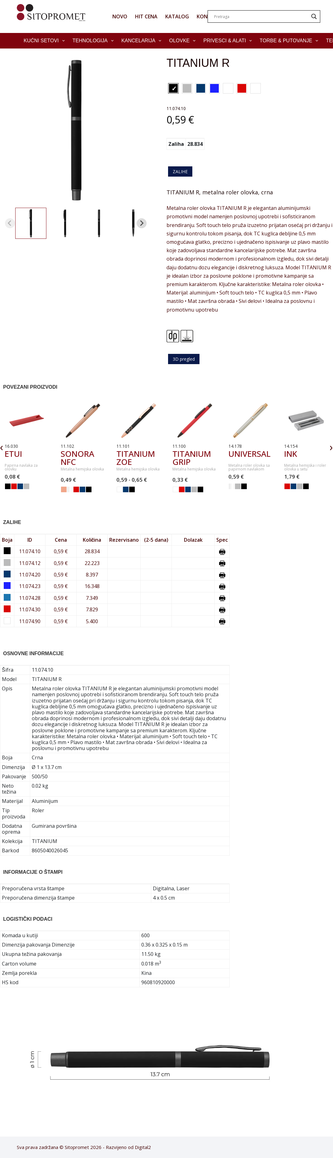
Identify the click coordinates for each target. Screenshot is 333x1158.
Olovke (183, 40)
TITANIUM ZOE (135, 457)
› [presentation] (331, 446)
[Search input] (261, 16)
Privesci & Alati (228, 40)
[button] (30, 223)
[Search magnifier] (314, 16)
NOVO (119, 16)
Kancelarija (142, 40)
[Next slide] (142, 223)
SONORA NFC (77, 457)
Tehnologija (94, 40)
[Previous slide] (10, 223)
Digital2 (143, 1147)
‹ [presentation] (1, 446)
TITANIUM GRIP (191, 457)
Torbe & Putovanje (290, 40)
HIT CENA (146, 16)
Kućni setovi (45, 40)
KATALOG (177, 16)
